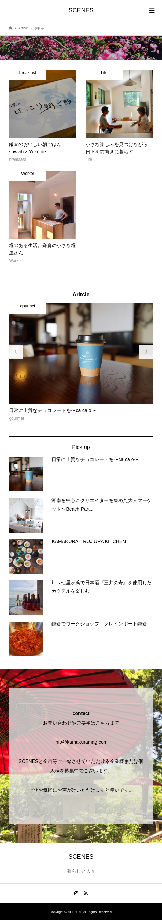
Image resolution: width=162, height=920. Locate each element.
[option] (81, 362)
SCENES (80, 10)
